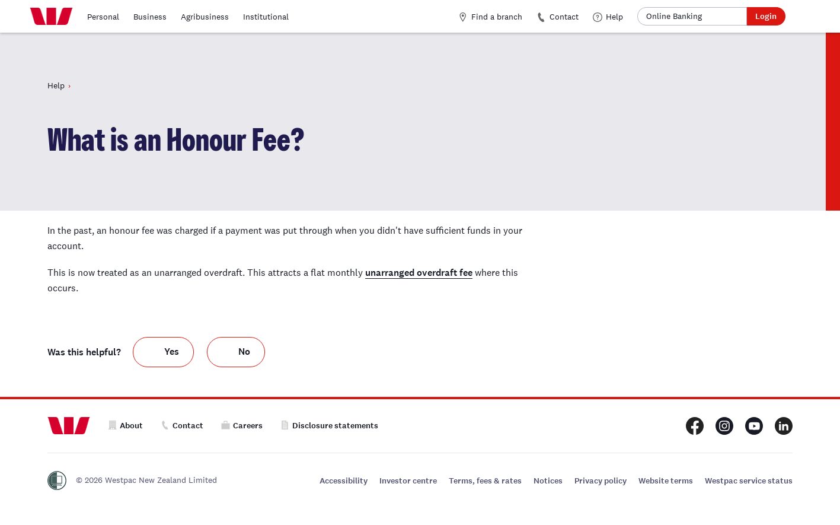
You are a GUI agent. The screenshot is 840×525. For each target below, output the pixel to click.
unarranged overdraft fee (418, 272)
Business (150, 16)
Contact (557, 16)
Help (608, 16)
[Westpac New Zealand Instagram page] (724, 426)
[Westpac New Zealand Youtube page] (754, 426)
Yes (171, 351)
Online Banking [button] (674, 16)
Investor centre (408, 480)
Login (766, 16)
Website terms (665, 480)
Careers (242, 425)
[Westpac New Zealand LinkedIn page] (784, 426)
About (125, 425)
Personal (103, 16)
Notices (548, 480)
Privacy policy (600, 480)
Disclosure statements (329, 425)
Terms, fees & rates (485, 480)
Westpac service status (749, 480)
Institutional (266, 16)
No (244, 351)
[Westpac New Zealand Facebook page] (695, 426)
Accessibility (344, 480)
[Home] (51, 17)
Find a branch (490, 16)
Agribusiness (205, 16)
